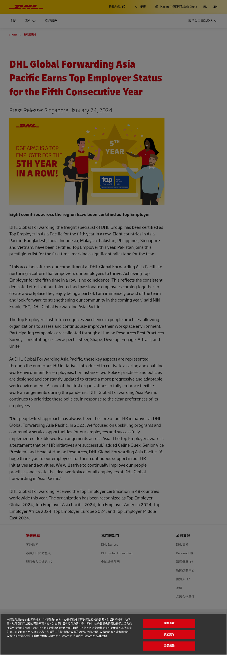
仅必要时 (169, 634)
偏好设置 (169, 623)
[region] (113, 634)
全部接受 (169, 645)
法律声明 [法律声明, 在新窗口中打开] (101, 636)
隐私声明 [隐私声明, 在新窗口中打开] (89, 636)
